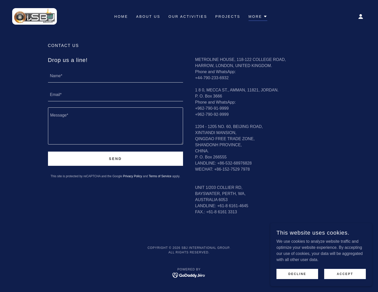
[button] (361, 16)
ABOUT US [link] (148, 16)
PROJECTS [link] (227, 16)
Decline (297, 284)
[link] (34, 16)
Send (115, 159)
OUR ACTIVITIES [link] (188, 16)
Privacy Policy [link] (132, 176)
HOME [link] (121, 16)
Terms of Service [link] (160, 176)
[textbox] (115, 76)
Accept (345, 284)
